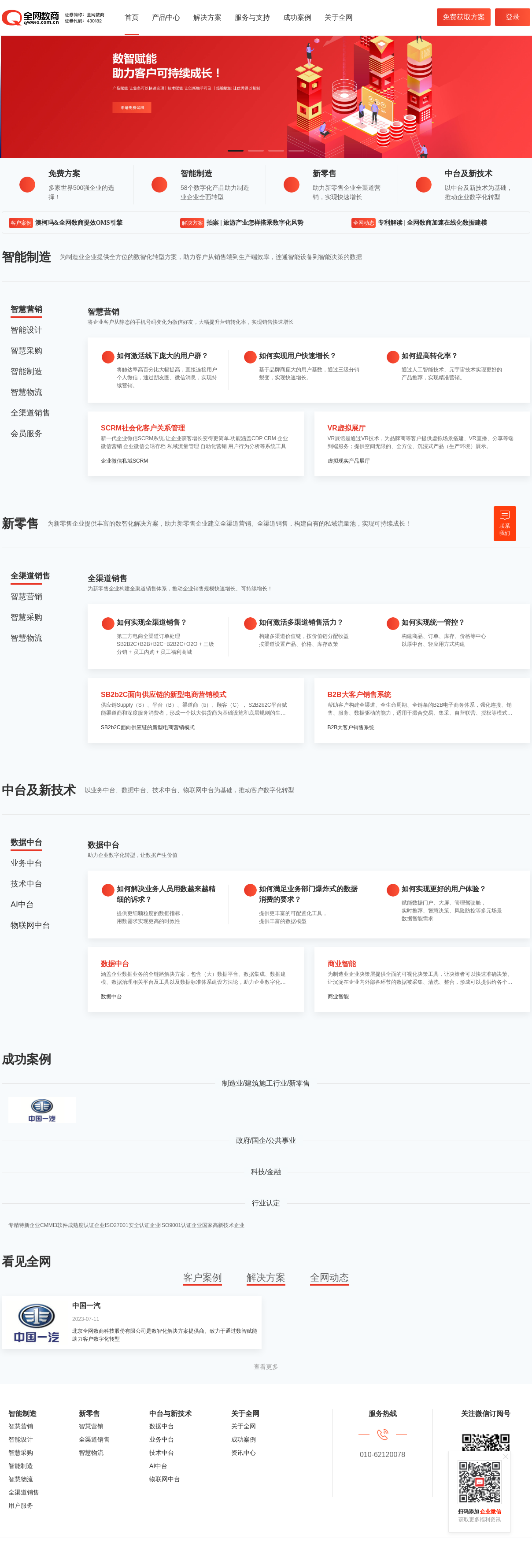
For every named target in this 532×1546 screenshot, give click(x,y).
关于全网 (339, 17)
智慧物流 (20, 1479)
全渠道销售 (23, 1492)
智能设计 (20, 1439)
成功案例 (297, 17)
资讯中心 (243, 1452)
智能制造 (20, 1465)
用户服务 (20, 1505)
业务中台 (161, 1439)
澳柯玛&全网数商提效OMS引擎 (78, 222)
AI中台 (158, 1465)
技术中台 (161, 1452)
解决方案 (207, 17)
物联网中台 (164, 1479)
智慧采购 (20, 1452)
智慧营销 (20, 1426)
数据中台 (161, 1426)
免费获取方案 (464, 17)
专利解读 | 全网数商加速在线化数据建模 (432, 222)
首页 (132, 17)
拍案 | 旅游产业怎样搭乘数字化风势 (255, 222)
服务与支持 (252, 17)
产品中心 (166, 17)
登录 (513, 17)
